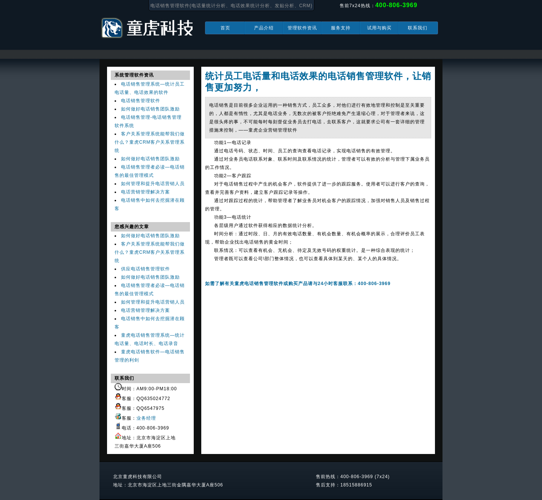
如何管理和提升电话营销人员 (153, 183)
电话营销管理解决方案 (145, 192)
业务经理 (146, 418)
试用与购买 (379, 28)
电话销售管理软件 (140, 100)
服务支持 (341, 28)
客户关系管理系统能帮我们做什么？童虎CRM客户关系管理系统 (150, 142)
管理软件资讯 (302, 28)
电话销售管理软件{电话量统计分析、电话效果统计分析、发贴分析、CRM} (231, 5)
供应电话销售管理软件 (145, 268)
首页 (225, 28)
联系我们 (417, 28)
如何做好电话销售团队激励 (150, 109)
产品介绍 (264, 28)
